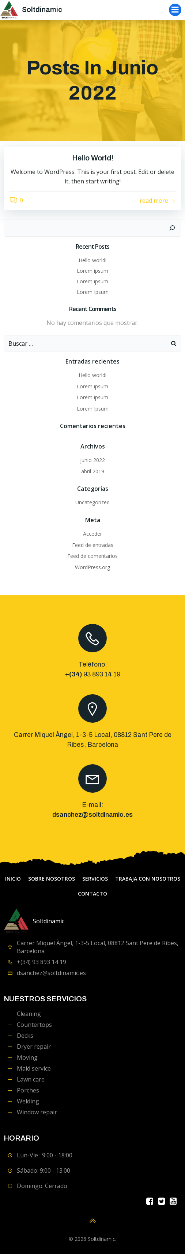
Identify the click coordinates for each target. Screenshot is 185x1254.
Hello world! (92, 260)
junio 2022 (92, 460)
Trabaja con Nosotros (147, 878)
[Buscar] (172, 228)
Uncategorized (92, 502)
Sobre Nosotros (51, 878)
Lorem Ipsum (93, 291)
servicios (95, 878)
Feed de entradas (92, 544)
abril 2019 (92, 471)
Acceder (92, 533)
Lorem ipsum (92, 270)
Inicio (13, 878)
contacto (92, 893)
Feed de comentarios (92, 555)
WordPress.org (92, 567)
